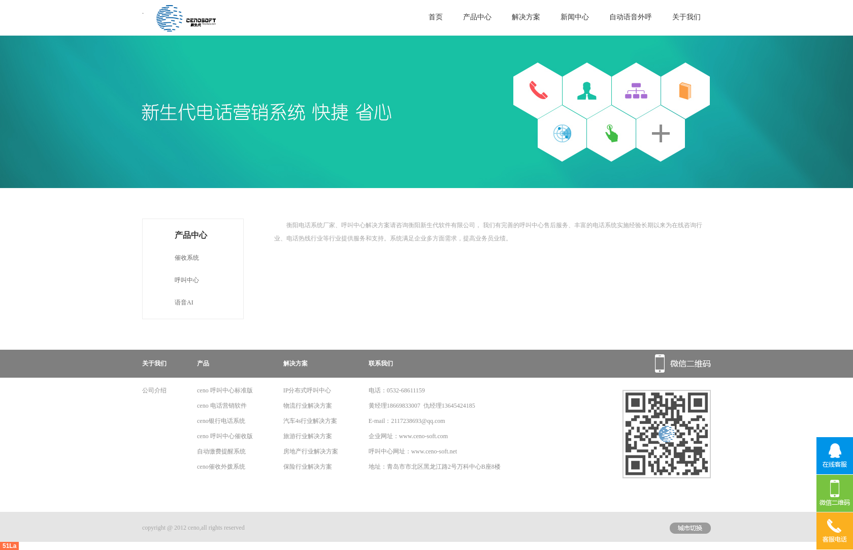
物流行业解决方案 (307, 405)
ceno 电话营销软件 (222, 405)
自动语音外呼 (630, 17)
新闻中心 (575, 17)
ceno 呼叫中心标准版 (225, 390)
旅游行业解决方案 (307, 436)
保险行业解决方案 (307, 466)
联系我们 (381, 363)
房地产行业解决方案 (310, 451)
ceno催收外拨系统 (221, 466)
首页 (436, 17)
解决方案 (526, 17)
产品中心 (477, 17)
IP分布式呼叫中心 (307, 390)
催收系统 (187, 257)
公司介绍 (154, 390)
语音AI (184, 302)
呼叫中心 (187, 280)
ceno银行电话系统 (221, 420)
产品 (203, 363)
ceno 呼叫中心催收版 (225, 436)
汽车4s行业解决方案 (310, 420)
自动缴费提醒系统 (221, 451)
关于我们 (686, 17)
